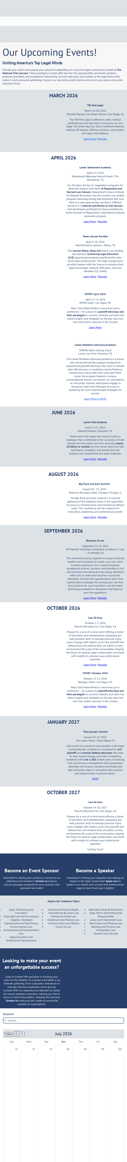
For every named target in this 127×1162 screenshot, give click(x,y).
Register (102, 221)
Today (9, 1034)
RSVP (95, 778)
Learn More (90, 221)
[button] (16, 1034)
